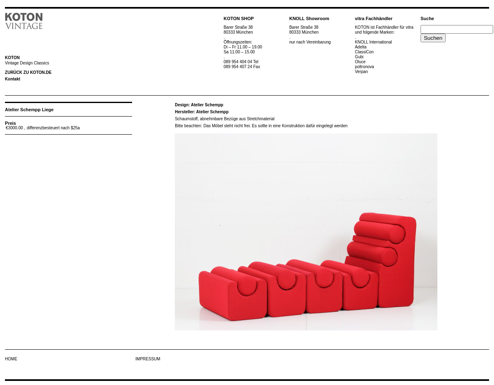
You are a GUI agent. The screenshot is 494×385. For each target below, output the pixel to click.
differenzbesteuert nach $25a (53, 128)
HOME (11, 359)
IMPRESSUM (147, 359)
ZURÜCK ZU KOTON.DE (28, 72)
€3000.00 (14, 128)
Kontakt (12, 79)
